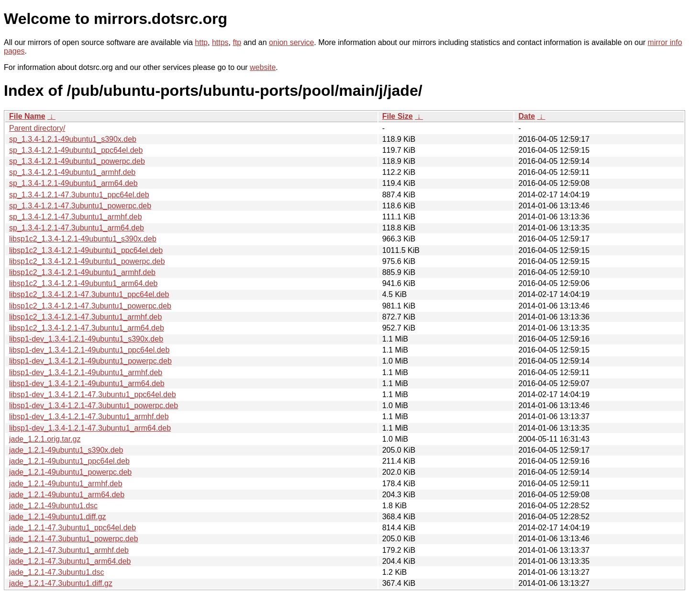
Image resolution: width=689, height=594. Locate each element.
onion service (291, 42)
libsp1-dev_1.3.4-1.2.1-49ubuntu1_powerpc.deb (90, 361)
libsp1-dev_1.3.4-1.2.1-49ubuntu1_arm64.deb (87, 383)
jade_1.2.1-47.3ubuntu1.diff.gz (60, 583)
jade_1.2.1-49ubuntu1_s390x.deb (66, 450)
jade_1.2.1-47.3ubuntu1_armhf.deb (69, 550)
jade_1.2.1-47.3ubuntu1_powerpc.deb (73, 539)
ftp (237, 42)
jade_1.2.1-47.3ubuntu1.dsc (56, 572)
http (201, 42)
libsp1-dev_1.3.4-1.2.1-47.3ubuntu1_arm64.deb (90, 428)
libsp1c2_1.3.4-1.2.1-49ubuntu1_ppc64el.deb (86, 250)
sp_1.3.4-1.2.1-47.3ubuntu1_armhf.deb (75, 217)
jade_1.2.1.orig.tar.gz (44, 439)
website (263, 67)
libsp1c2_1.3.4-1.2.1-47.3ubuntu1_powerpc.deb (90, 306)
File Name (27, 116)
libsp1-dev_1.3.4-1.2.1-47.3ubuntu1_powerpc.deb (93, 405)
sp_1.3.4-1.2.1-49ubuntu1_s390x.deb (72, 139)
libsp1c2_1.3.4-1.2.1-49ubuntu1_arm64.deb (83, 283)
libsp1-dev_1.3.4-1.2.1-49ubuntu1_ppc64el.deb (89, 350)
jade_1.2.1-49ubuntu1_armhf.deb (65, 484)
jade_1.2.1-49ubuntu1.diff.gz (57, 517)
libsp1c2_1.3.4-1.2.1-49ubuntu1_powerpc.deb (87, 261)
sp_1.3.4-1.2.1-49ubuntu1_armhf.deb (72, 172)
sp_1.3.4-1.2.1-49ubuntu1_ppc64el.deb (76, 150)
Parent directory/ (37, 128)
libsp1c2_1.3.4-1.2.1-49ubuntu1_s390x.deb (82, 239)
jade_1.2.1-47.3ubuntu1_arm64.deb (70, 561)
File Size (397, 116)
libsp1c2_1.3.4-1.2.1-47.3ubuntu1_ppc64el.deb (89, 294)
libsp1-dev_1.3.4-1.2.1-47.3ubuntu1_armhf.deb (89, 416)
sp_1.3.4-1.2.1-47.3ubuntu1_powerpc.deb (80, 206)
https (220, 42)
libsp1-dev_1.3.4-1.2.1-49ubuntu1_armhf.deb (85, 372)
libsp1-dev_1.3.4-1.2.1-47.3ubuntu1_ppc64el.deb (92, 394)
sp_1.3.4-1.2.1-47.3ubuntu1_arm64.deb (76, 228)
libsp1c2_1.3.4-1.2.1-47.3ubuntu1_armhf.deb (85, 317)
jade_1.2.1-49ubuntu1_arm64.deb (66, 495)
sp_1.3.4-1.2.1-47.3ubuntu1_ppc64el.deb (79, 195)
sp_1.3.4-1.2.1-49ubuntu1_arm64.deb (73, 183)
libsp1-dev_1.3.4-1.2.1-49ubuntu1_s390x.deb (86, 339)
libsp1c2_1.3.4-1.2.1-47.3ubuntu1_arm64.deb (86, 328)
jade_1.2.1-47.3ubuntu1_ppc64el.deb (72, 528)
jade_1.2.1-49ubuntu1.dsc (53, 506)
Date (526, 116)
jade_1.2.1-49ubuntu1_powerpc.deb (70, 472)
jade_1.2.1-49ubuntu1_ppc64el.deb (69, 461)
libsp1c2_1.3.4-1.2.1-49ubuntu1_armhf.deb (82, 272)
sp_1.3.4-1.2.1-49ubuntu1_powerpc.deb (77, 161)
